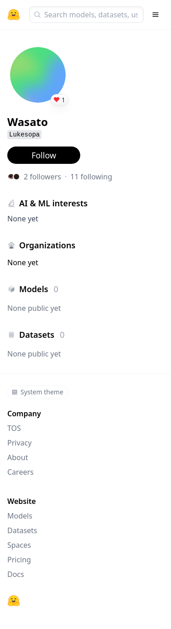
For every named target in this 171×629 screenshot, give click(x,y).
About (17, 457)
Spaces (19, 545)
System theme (37, 392)
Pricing (19, 560)
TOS (14, 428)
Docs (15, 574)
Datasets (22, 530)
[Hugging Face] (13, 600)
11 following (91, 177)
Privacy (19, 443)
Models (19, 516)
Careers (20, 472)
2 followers (42, 177)
